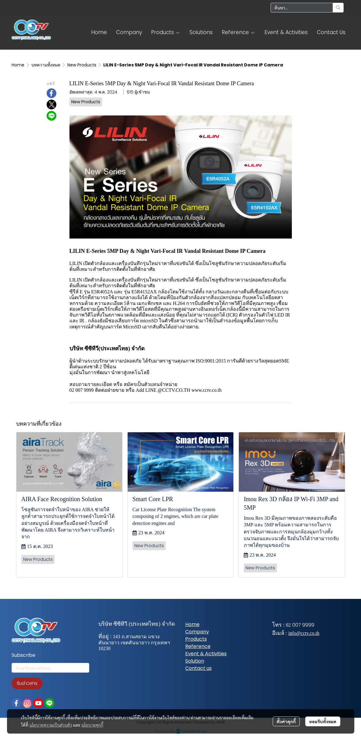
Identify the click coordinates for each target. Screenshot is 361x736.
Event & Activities (206, 653)
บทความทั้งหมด (45, 65)
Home (18, 65)
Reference (198, 646)
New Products (81, 65)
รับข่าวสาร (27, 683)
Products (196, 638)
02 (288, 625)
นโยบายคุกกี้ (92, 724)
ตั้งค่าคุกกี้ (286, 721)
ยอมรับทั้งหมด (322, 721)
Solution (194, 660)
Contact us (198, 668)
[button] (307, 7)
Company (197, 631)
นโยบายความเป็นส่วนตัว (50, 724)
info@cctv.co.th (304, 633)
